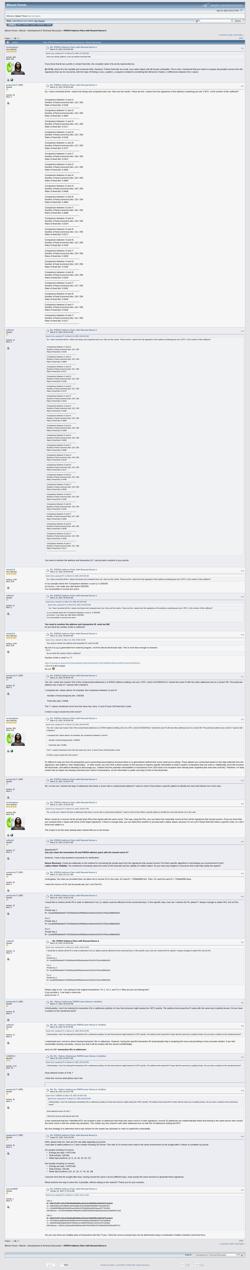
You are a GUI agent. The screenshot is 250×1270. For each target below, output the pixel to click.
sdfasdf (10, 330)
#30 (242, 804)
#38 (242, 1091)
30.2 (36, 21)
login (30, 16)
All (18, 38)
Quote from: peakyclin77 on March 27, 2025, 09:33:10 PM (67, 1031)
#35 (242, 1003)
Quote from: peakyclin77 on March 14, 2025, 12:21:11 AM (67, 1195)
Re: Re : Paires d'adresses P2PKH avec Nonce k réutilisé (78, 1025)
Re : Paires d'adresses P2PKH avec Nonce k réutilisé (76, 1001)
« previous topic (225, 35)
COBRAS (10, 1056)
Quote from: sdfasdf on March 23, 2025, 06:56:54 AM (65, 640)
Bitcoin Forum (11, 30)
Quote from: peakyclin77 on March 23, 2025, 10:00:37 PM (67, 809)
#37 (242, 1057)
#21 (242, 48)
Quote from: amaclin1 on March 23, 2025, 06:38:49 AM (66, 602)
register (37, 16)
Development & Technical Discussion (45, 30)
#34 (242, 942)
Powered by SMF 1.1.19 (110, 1265)
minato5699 (12, 1189)
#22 (242, 86)
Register (41, 25)
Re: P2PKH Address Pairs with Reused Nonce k (73, 47)
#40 (242, 1190)
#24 (242, 571)
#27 (242, 677)
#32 (242, 874)
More (49, 25)
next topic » (239, 35)
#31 (242, 842)
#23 (242, 331)
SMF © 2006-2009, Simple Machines (135, 1265)
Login (33, 25)
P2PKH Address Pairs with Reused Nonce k (85, 30)
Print (241, 38)
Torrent (41, 21)
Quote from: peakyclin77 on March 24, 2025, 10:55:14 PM (67, 947)
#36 (242, 1026)
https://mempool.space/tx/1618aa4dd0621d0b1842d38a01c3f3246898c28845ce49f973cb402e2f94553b (92, 663)
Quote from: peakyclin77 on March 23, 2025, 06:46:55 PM (67, 724)
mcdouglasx (12, 47)
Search (26, 25)
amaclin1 (10, 569)
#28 (242, 719)
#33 (242, 897)
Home (12, 25)
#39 (242, 1137)
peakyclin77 (12, 85)
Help (19, 25)
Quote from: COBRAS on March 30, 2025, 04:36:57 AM (66, 1096)
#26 (242, 635)
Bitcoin (23, 30)
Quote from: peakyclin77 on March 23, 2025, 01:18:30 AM (67, 53)
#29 (242, 781)
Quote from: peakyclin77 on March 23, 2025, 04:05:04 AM (67, 336)
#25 (242, 597)
